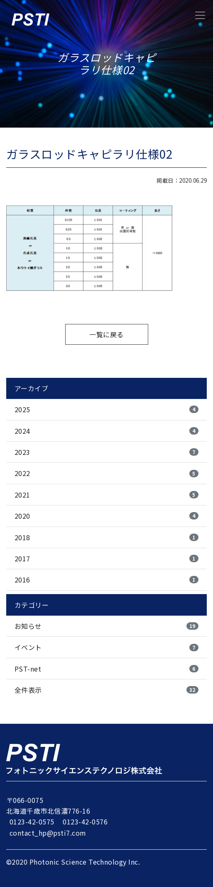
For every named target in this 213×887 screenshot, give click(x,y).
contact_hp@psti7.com (48, 833)
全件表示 (106, 690)
